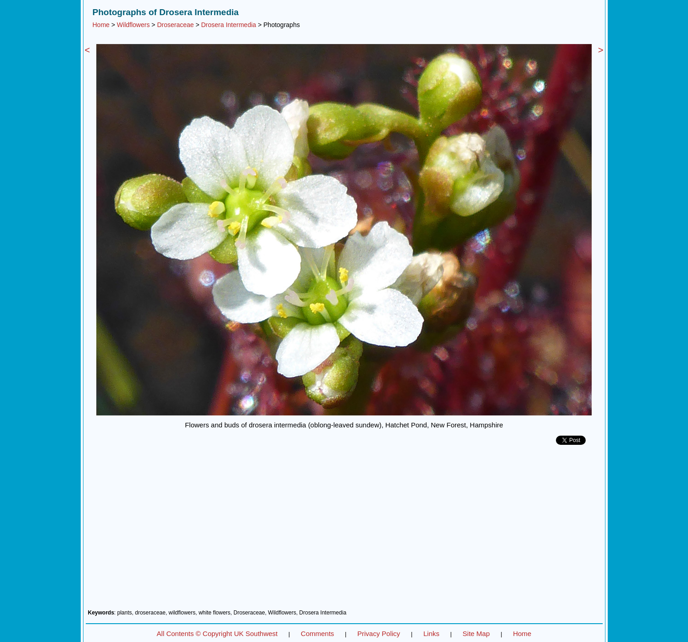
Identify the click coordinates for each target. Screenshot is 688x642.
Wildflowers (133, 24)
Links (431, 633)
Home (101, 24)
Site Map (476, 633)
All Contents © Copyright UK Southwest (217, 633)
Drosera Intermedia (228, 24)
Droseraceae (175, 24)
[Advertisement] (344, 530)
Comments (317, 633)
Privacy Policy (378, 633)
